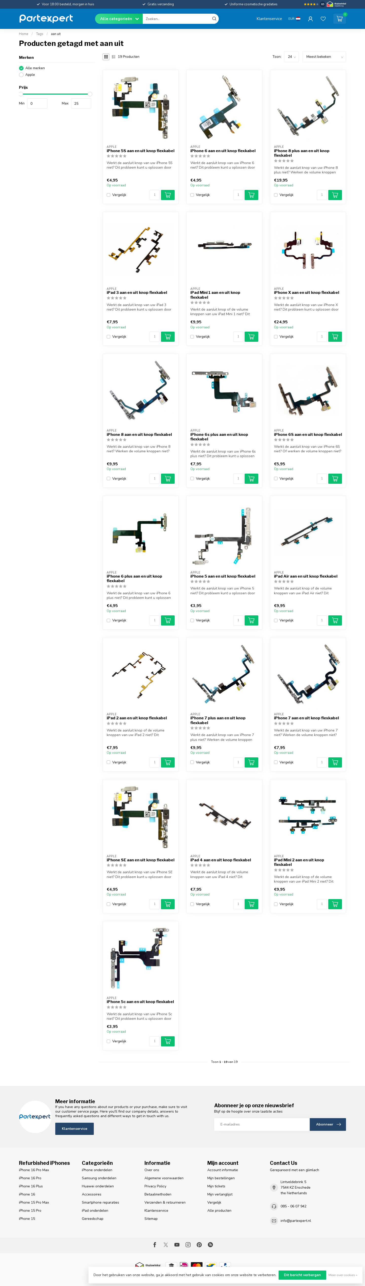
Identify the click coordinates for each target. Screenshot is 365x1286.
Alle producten (219, 1210)
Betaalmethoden (157, 1194)
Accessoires (91, 1194)
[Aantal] (155, 195)
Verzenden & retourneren (165, 1202)
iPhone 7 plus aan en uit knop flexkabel (218, 720)
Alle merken (35, 68)
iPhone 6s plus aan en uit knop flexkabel (219, 436)
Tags (39, 34)
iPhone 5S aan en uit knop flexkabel (140, 151)
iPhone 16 (27, 1194)
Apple (30, 75)
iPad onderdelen (95, 1210)
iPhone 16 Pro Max (34, 1170)
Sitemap (151, 1218)
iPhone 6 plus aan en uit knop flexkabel (134, 578)
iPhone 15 (27, 1218)
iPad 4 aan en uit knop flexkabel (220, 860)
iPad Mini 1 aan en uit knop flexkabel (215, 294)
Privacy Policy (155, 1186)
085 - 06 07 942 (293, 1206)
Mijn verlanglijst (219, 1194)
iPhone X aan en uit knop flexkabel (306, 292)
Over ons (151, 1170)
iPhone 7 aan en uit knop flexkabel (306, 718)
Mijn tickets (216, 1186)
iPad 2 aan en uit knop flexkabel (137, 718)
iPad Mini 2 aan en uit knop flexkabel (299, 862)
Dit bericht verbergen (302, 1275)
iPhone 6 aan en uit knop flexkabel (223, 151)
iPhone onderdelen (97, 1170)
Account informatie (222, 1170)
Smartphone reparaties (100, 1202)
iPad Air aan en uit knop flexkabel (305, 576)
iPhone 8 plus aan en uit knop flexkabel (302, 153)
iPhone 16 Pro (30, 1178)
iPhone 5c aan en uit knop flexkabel (140, 1001)
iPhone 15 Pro (30, 1210)
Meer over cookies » (342, 1275)
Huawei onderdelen (98, 1186)
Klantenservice (269, 18)
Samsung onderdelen (99, 1178)
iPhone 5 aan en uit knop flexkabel (222, 576)
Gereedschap (92, 1218)
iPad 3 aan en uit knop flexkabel (137, 292)
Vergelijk (119, 195)
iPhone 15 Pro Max (34, 1202)
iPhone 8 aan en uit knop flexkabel (139, 434)
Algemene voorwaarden (164, 1178)
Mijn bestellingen (221, 1178)
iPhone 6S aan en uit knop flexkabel (308, 434)
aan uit (56, 34)
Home (23, 34)
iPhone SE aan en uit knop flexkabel (140, 860)
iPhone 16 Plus (31, 1186)
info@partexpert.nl (296, 1220)
